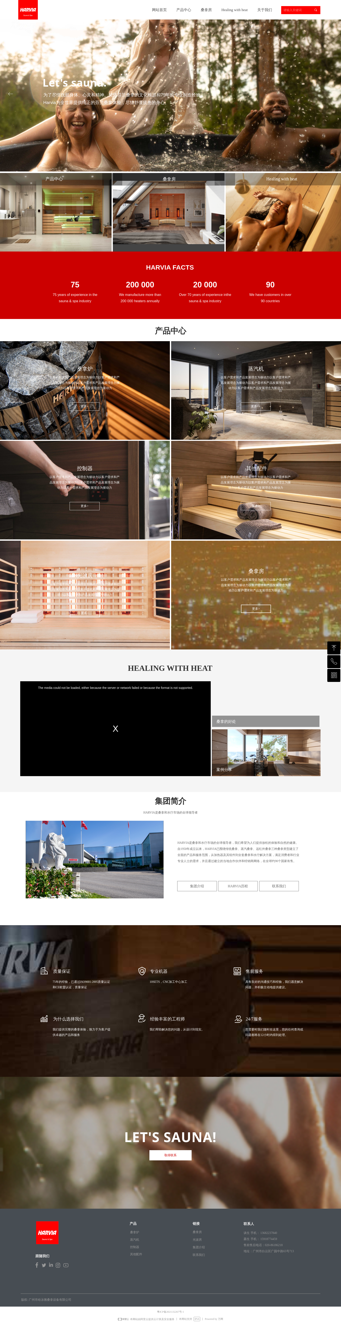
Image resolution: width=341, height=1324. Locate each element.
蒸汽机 (134, 1239)
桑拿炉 (134, 1232)
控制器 (134, 1247)
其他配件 (136, 1254)
